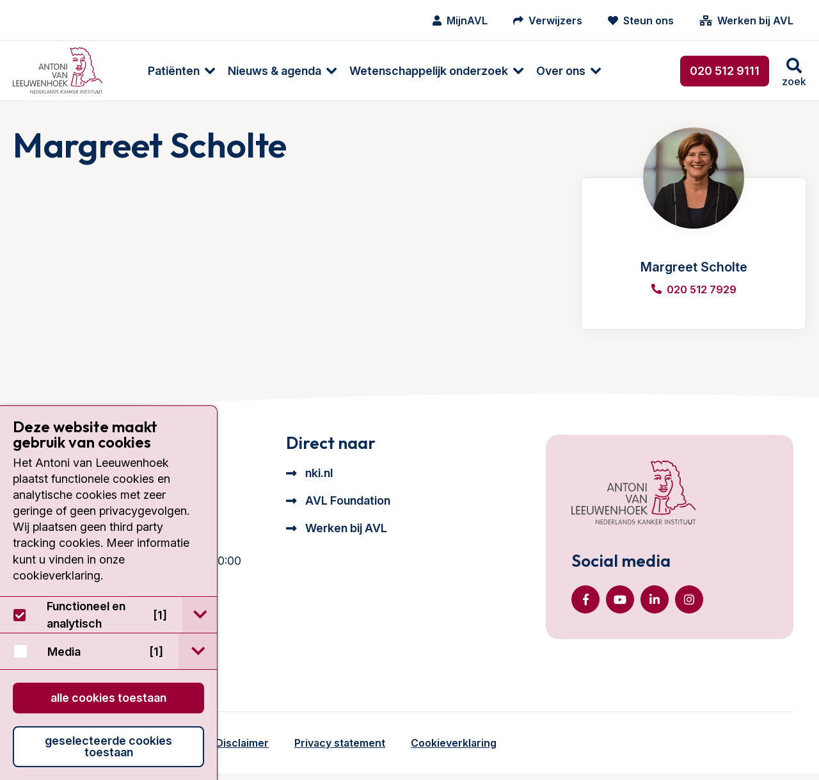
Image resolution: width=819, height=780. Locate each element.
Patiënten (154, 70)
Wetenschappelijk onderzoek (409, 70)
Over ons (541, 70)
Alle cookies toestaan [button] (108, 697)
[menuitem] (155, 71)
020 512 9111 (724, 70)
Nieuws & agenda (254, 70)
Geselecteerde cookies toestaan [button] (108, 746)
